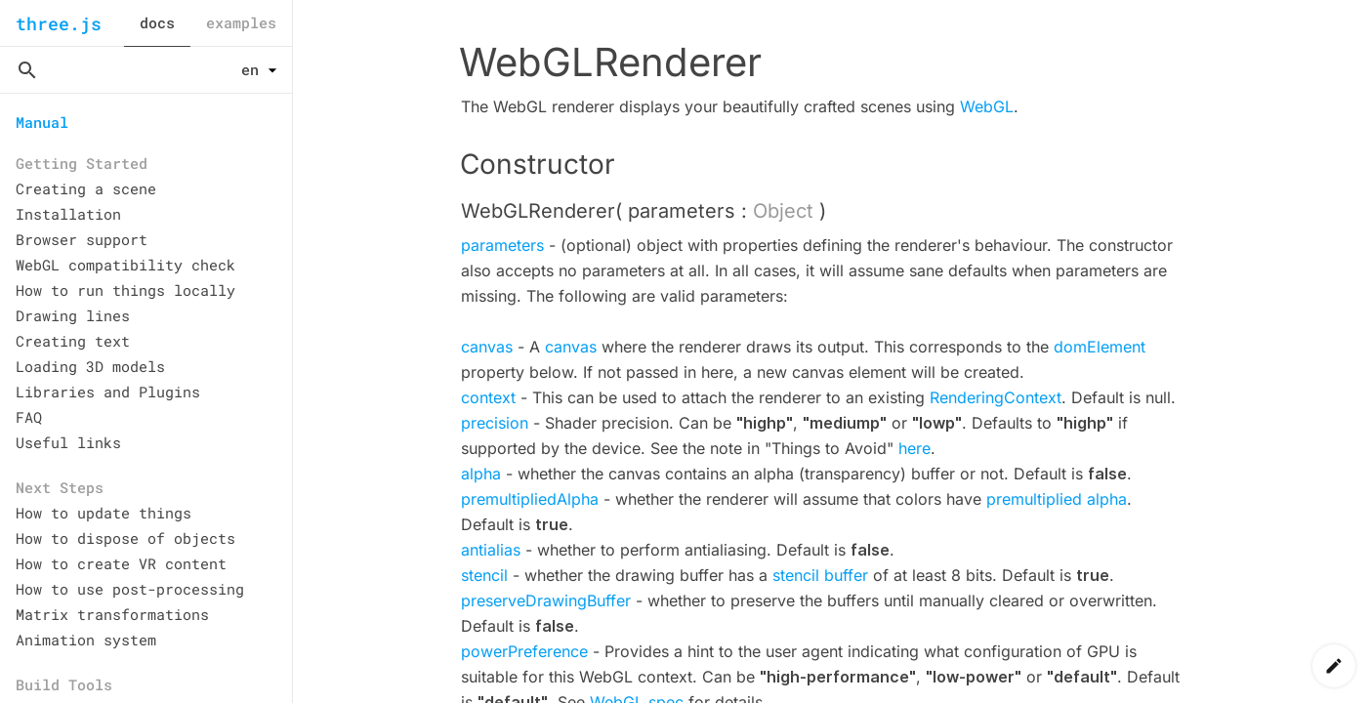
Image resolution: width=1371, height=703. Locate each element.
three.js (59, 23)
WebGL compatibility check (125, 264)
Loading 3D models (90, 366)
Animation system (86, 639)
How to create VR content (121, 563)
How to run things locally (125, 290)
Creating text (73, 341)
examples (241, 22)
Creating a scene (86, 188)
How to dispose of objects (125, 538)
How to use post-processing (130, 589)
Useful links (68, 442)
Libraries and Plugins (108, 391)
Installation (68, 214)
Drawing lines (73, 315)
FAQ (29, 417)
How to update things (103, 512)
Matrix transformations (112, 614)
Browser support (81, 239)
